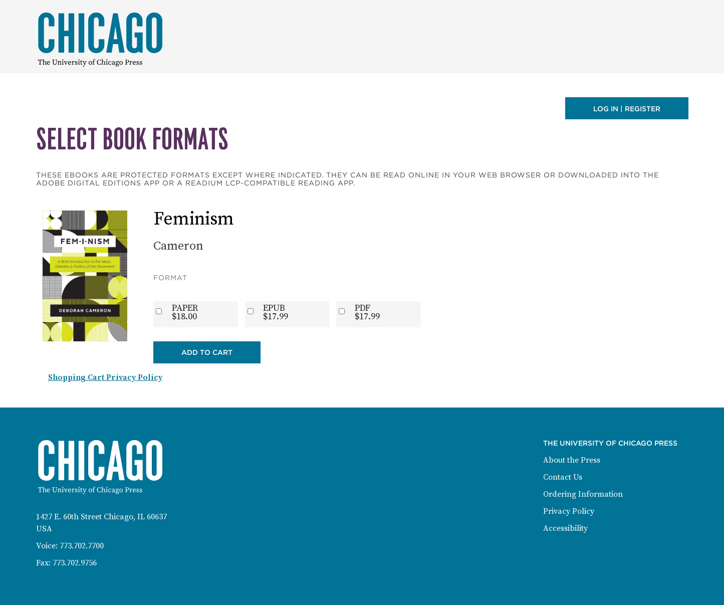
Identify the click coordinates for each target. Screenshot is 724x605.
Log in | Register (626, 108)
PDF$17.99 (367, 312)
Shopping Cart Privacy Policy (105, 377)
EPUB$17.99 (275, 312)
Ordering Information (583, 494)
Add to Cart (206, 352)
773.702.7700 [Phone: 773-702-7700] (82, 546)
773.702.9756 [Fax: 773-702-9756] (75, 563)
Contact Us (562, 477)
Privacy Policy (568, 511)
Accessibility (565, 528)
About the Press (571, 460)
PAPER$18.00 (185, 312)
